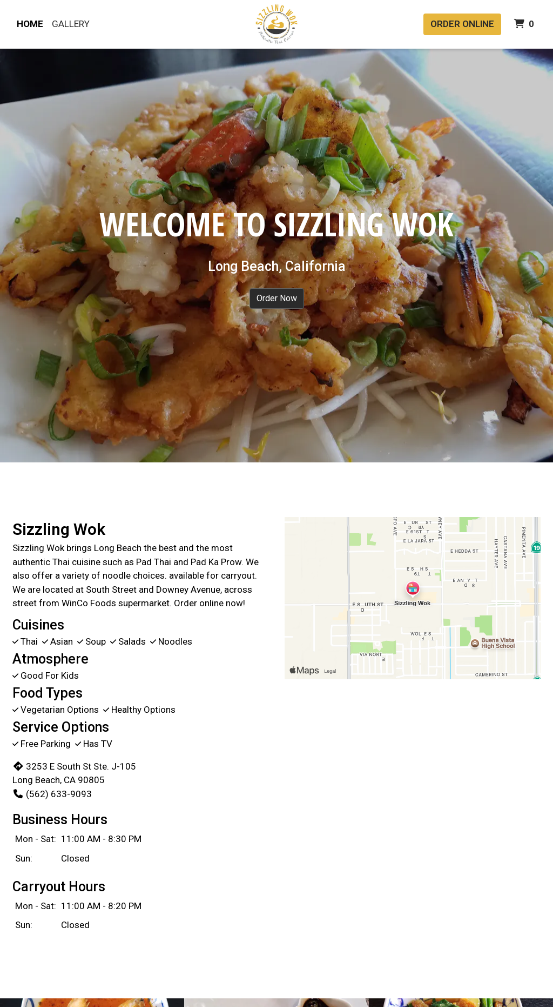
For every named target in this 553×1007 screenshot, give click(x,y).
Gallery (71, 23)
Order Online (462, 23)
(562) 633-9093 (52, 794)
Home (30, 23)
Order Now (277, 298)
